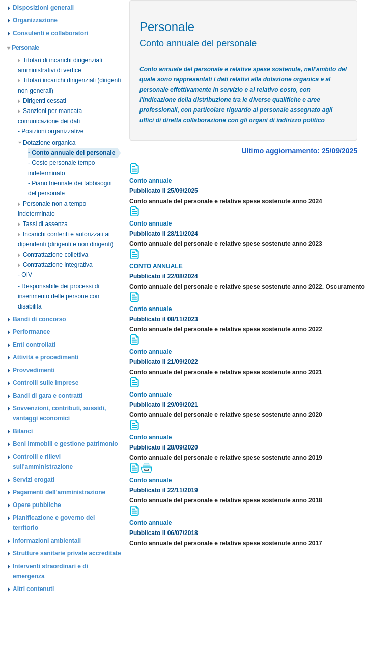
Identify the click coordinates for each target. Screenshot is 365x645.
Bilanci (23, 431)
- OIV (25, 274)
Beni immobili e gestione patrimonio (65, 443)
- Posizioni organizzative (50, 131)
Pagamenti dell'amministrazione (59, 492)
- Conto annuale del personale (71, 152)
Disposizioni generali (43, 7)
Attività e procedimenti (45, 357)
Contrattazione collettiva (53, 254)
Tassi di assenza (43, 224)
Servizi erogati (33, 479)
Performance (31, 331)
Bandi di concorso (39, 319)
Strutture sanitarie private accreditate (67, 553)
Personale (23, 47)
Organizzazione (35, 20)
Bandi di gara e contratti (47, 395)
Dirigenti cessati (42, 100)
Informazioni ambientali (47, 540)
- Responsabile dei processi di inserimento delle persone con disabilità (58, 296)
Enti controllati (34, 344)
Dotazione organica (46, 142)
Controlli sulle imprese (45, 382)
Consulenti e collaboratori (50, 33)
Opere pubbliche (37, 505)
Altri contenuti (33, 589)
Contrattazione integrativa (55, 264)
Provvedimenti (34, 370)
